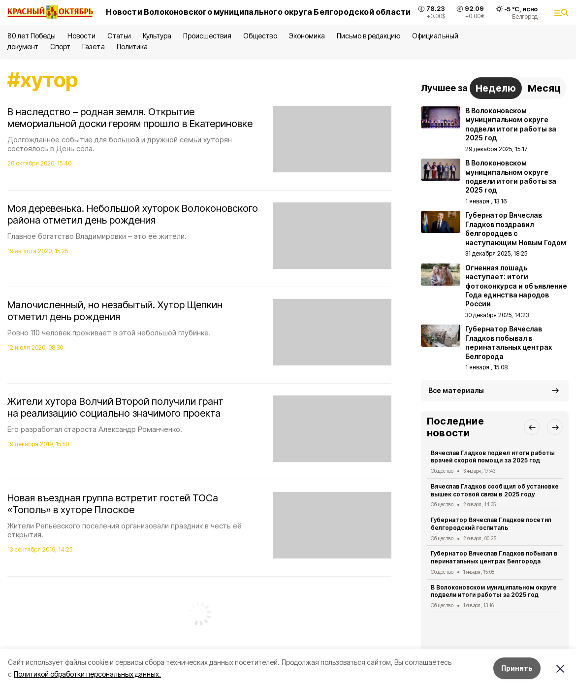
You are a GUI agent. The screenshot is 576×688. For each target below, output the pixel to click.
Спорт (60, 46)
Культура (157, 36)
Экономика (307, 36)
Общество (260, 36)
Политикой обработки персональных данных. (87, 674)
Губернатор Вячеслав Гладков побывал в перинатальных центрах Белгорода (494, 557)
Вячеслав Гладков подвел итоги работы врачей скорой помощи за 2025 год (493, 456)
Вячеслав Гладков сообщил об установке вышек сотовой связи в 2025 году (495, 490)
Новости (81, 36)
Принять (517, 668)
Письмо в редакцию (368, 36)
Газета (93, 46)
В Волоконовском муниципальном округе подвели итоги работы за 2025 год (494, 591)
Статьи (119, 36)
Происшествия (207, 36)
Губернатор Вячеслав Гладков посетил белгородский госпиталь (491, 523)
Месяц (544, 88)
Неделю (496, 88)
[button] (532, 427)
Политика (132, 46)
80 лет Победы (31, 36)
